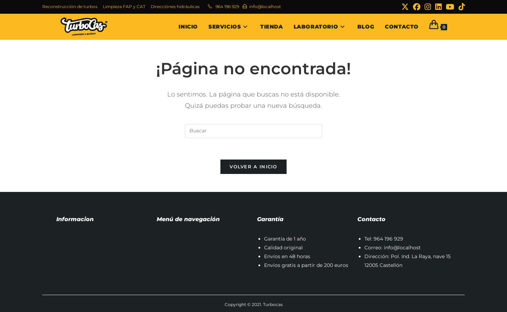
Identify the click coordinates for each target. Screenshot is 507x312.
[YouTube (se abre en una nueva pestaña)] (450, 7)
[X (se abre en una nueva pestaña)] (405, 7)
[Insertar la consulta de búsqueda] (253, 131)
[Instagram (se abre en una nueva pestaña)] (428, 7)
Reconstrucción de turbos (70, 6)
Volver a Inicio (253, 166)
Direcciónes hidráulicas (175, 6)
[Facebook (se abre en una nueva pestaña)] (417, 7)
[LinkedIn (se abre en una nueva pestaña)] (438, 7)
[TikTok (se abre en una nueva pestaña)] (460, 7)
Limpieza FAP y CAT (124, 6)
